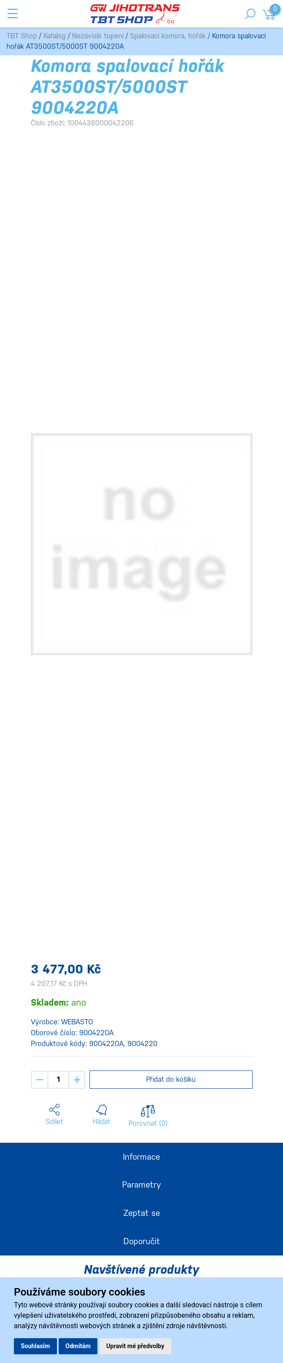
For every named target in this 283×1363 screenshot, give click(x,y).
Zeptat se (141, 1213)
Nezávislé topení (97, 36)
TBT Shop (22, 36)
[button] (54, 1115)
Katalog (54, 36)
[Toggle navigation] (12, 13)
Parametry (141, 1184)
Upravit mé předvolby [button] (135, 1346)
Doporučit (141, 1241)
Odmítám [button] (78, 1346)
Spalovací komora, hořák (168, 36)
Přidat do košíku (171, 1079)
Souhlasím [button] (35, 1346)
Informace (141, 1156)
